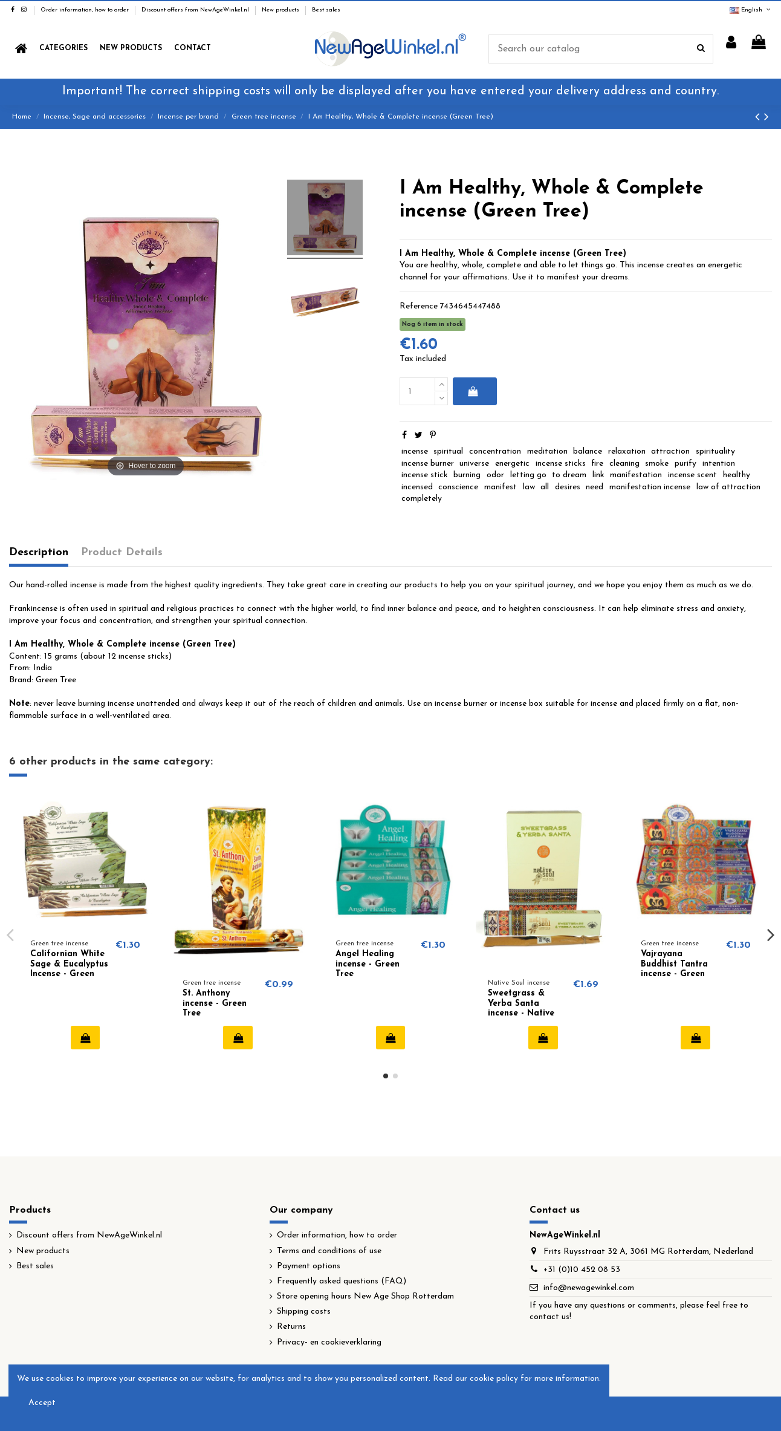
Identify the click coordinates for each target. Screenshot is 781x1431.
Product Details (122, 552)
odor (495, 475)
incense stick (424, 475)
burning (467, 475)
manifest (500, 487)
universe (474, 463)
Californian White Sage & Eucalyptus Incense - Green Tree (69, 969)
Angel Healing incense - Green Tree (367, 964)
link (598, 475)
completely (421, 498)
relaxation (627, 451)
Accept (42, 1402)
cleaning (624, 463)
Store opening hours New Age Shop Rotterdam (365, 1296)
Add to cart (472, 391)
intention (718, 463)
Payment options (308, 1266)
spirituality (715, 451)
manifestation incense (649, 487)
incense (414, 451)
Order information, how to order (86, 10)
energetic (512, 463)
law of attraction (728, 487)
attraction (670, 451)
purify (685, 463)
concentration (495, 451)
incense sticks (561, 463)
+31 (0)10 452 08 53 (581, 1269)
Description (38, 552)
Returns (291, 1326)
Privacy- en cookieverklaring (329, 1342)
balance (587, 451)
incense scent (692, 475)
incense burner (427, 463)
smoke (657, 463)
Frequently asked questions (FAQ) (341, 1281)
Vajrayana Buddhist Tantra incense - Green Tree (674, 969)
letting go (528, 475)
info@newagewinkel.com (588, 1287)
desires (567, 487)
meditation (547, 451)
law (529, 487)
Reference (419, 306)
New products (281, 10)
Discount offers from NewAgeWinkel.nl (196, 10)
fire (597, 463)
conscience (458, 487)
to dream (569, 475)
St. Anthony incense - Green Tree (215, 1004)
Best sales (326, 10)
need (594, 487)
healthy (736, 475)
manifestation (636, 475)
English (751, 10)
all (544, 487)
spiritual (448, 451)
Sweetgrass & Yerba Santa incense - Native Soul (521, 1008)
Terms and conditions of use (329, 1251)
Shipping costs (304, 1311)
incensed (417, 487)
